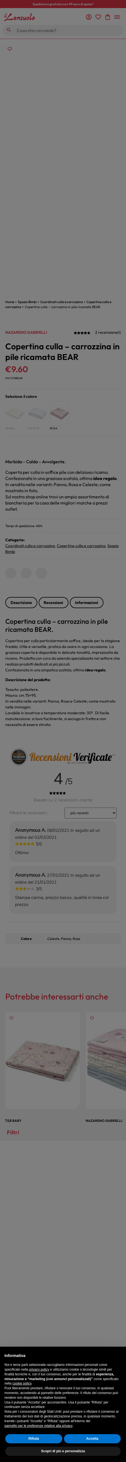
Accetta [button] (92, 1439)
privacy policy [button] (39, 1369)
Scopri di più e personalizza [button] (63, 1451)
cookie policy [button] (22, 1383)
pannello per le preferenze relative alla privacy (38, 1426)
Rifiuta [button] (34, 1439)
